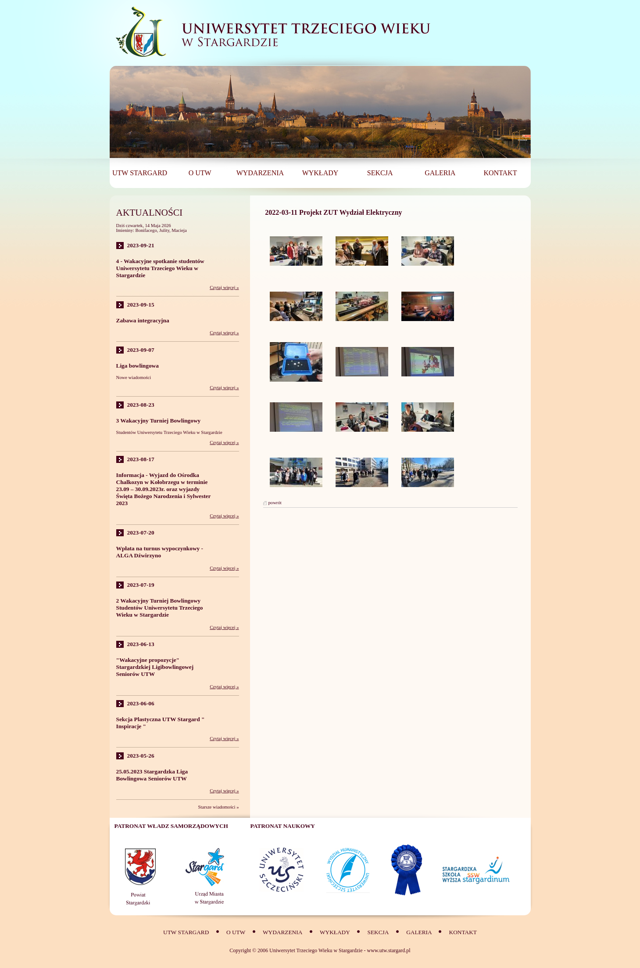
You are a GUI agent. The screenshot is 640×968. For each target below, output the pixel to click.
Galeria (419, 932)
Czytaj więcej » (224, 287)
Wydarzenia (282, 932)
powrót (275, 502)
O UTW (235, 932)
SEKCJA (378, 932)
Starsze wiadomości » (218, 807)
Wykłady (335, 932)
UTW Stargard (186, 932)
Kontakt (463, 932)
